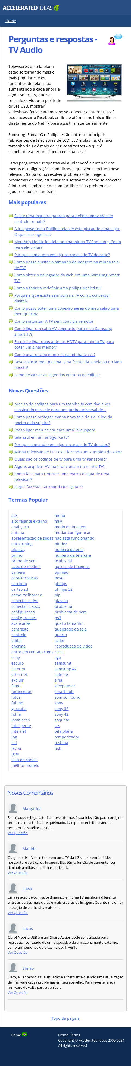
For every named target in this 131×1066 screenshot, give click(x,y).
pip (58, 595)
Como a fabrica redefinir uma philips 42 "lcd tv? (57, 288)
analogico (20, 526)
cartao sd (19, 589)
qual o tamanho (69, 623)
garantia (19, 708)
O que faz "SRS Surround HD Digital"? (48, 486)
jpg (14, 737)
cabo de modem (26, 566)
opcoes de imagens (72, 566)
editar (16, 640)
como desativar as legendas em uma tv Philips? (57, 374)
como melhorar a (26, 595)
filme (15, 685)
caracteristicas (24, 577)
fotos (15, 697)
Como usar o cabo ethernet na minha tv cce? (54, 354)
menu (60, 515)
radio (59, 640)
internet (18, 731)
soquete (62, 719)
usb (58, 748)
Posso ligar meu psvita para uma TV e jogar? (54, 430)
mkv (58, 521)
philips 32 (64, 589)
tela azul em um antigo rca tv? (41, 437)
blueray (18, 549)
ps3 (58, 617)
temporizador (67, 737)
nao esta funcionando (74, 538)
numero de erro (69, 549)
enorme (18, 646)
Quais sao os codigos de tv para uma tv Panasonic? (60, 459)
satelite (61, 674)
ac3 (14, 515)
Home (10, 20)
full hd (17, 702)
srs (57, 725)
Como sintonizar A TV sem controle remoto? (53, 321)
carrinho (19, 583)
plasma (61, 600)
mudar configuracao (73, 532)
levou (16, 748)
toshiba (61, 742)
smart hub (64, 691)
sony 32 (61, 708)
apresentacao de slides (32, 538)
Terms (75, 1034)
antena (17, 532)
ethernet (19, 674)
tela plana (64, 731)
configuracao (23, 612)
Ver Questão (18, 833)
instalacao (20, 719)
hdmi (16, 714)
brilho (16, 555)
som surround (67, 697)
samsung (63, 663)
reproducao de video (73, 646)
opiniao (61, 572)
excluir (17, 680)
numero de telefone (73, 555)
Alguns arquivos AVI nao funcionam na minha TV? (59, 466)
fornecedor (21, 691)
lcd (14, 742)
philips (61, 583)
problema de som (71, 612)
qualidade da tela (71, 629)
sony (59, 702)
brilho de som (24, 560)
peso (59, 577)
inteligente (21, 725)
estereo (18, 668)
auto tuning (22, 543)
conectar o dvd (24, 600)
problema (63, 606)
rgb (58, 657)
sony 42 (61, 714)
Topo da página (65, 1018)
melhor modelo (25, 765)
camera (18, 572)
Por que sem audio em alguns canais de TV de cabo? (62, 254)
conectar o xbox (25, 606)
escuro (17, 663)
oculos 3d (63, 560)
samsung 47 (66, 668)
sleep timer (65, 685)
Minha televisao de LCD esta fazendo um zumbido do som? (68, 451)
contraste (20, 629)
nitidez (61, 543)
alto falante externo (29, 521)
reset (59, 651)
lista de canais (24, 759)
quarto (61, 634)
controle (18, 634)
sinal (59, 680)
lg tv (15, 754)
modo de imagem (70, 526)
